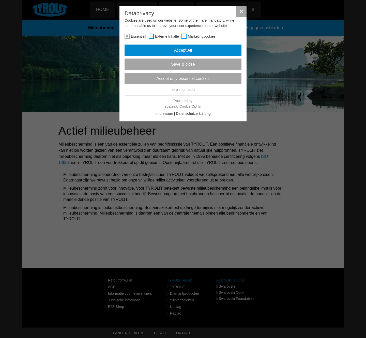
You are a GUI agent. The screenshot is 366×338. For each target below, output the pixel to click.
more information (183, 90)
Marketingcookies (202, 36)
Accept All (183, 50)
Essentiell (138, 36)
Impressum (164, 113)
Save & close (183, 64)
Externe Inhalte (167, 36)
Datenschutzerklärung (193, 113)
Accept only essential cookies (183, 78)
